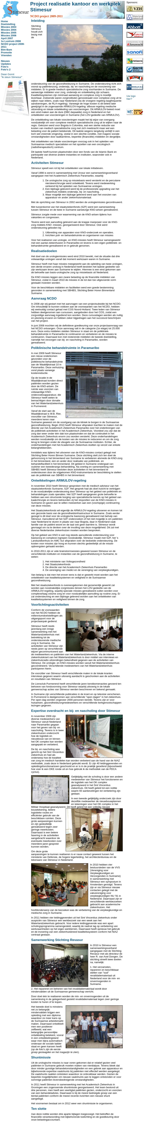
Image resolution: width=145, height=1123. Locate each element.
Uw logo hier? (131, 97)
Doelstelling (8, 24)
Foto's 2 (6, 69)
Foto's (4, 66)
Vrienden (6, 55)
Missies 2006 (8, 35)
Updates (6, 63)
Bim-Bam (6, 49)
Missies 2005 (8, 32)
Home (4, 21)
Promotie (6, 52)
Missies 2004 (8, 29)
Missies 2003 (8, 27)
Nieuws (5, 61)
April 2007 (7, 38)
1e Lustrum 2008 (11, 41)
